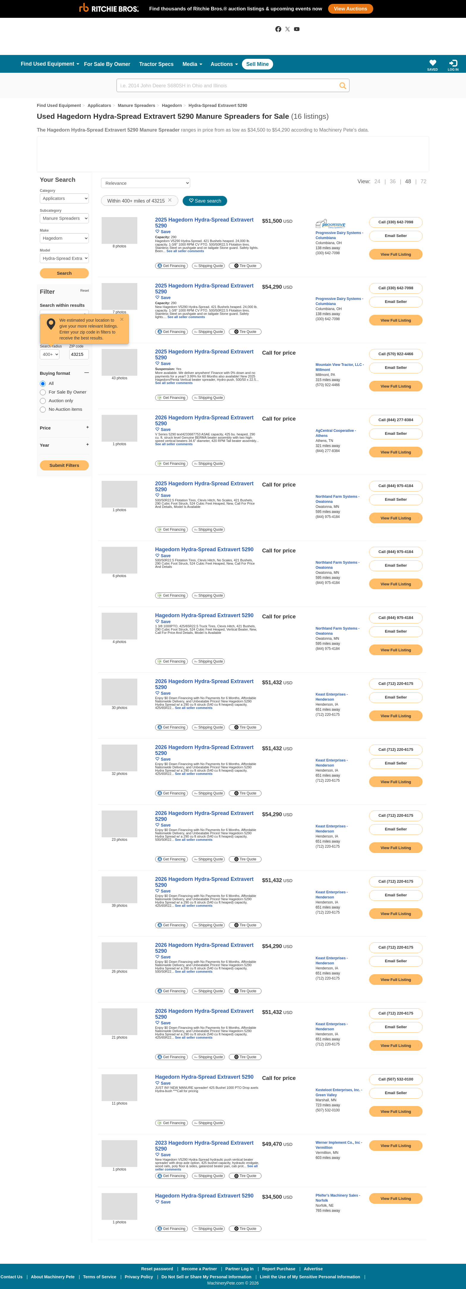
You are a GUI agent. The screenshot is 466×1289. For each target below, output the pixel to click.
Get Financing (171, 265)
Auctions (222, 64)
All (47, 384)
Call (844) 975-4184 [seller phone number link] (396, 486)
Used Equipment (53, 64)
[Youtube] (448, 1276)
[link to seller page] (330, 224)
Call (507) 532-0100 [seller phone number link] (396, 1079)
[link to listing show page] (396, 254)
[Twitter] (418, 1276)
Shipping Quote (208, 266)
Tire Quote (245, 265)
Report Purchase (278, 1268)
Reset (84, 290)
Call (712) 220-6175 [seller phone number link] (396, 683)
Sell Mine (257, 64)
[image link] (119, 230)
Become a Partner (199, 1268)
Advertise (313, 1268)
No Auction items (61, 410)
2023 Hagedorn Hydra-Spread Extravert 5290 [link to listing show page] (204, 1146)
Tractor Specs (156, 64)
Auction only (56, 401)
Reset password (157, 1268)
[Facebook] (385, 1276)
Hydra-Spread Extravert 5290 (217, 105)
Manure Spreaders (136, 105)
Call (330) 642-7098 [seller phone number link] (396, 222)
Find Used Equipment (59, 105)
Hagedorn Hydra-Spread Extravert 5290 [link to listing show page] (204, 549)
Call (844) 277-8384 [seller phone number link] (396, 420)
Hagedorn (172, 105)
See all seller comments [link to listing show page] (185, 251)
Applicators (99, 105)
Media (189, 64)
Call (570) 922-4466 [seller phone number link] (396, 354)
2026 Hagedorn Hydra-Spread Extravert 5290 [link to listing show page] (204, 420)
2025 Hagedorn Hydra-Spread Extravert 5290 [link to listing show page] (204, 223)
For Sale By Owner (107, 64)
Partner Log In (239, 1268)
